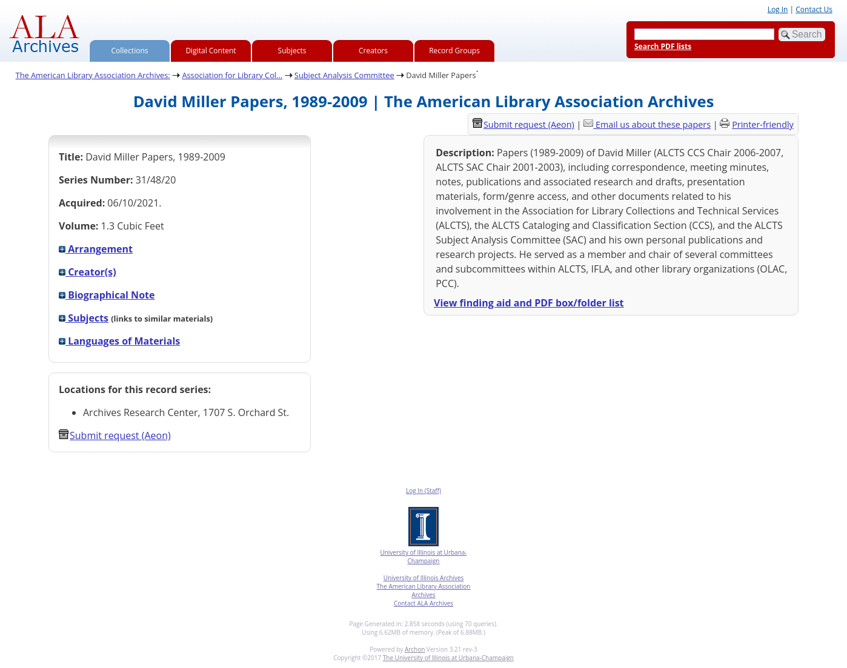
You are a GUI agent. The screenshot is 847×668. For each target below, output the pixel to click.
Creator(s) (87, 272)
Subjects (292, 50)
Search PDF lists (662, 46)
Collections (129, 50)
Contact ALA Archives (423, 603)
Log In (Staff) (423, 490)
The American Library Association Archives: (93, 75)
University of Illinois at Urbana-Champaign (423, 556)
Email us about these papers (653, 124)
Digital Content (210, 50)
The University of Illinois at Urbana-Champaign (448, 657)
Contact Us (814, 9)
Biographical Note (106, 295)
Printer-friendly (763, 124)
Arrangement (96, 249)
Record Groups (454, 50)
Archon (415, 649)
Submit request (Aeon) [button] (115, 435)
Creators (373, 50)
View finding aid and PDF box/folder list (529, 302)
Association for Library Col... (232, 75)
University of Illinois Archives (424, 578)
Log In (778, 9)
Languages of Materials (119, 341)
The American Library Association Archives (424, 590)
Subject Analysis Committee (344, 75)
